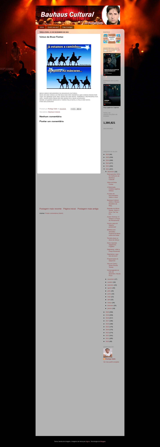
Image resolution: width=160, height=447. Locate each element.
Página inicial (69, 209)
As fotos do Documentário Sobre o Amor (112, 195)
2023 (107, 163)
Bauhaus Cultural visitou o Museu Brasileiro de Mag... (113, 202)
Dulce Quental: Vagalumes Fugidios (112, 244)
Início (42, 27)
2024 (107, 160)
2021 (107, 169)
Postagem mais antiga (88, 209)
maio (109, 297)
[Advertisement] (69, 190)
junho (109, 294)
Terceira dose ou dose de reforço (113, 239)
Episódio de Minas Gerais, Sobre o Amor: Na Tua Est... (113, 211)
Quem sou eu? (53, 27)
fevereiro (110, 305)
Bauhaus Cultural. (54, 112)
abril (109, 299)
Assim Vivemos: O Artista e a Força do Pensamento (113, 218)
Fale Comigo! (67, 27)
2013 (107, 332)
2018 (107, 318)
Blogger (102, 441)
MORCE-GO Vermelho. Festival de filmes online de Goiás (113, 232)
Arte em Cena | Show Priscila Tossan (112, 265)
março (109, 302)
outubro (110, 282)
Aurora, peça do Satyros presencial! (112, 225)
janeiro (109, 308)
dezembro (111, 171)
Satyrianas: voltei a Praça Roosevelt (113, 250)
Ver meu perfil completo (111, 362)
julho (109, 291)
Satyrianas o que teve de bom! (112, 255)
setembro (110, 285)
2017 (107, 321)
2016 (107, 324)
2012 (107, 335)
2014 (107, 329)
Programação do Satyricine (112, 259)
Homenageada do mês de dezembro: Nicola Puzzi (113, 272)
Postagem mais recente (50, 209)
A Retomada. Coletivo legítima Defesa (113, 189)
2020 (107, 312)
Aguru (88, 441)
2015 (107, 327)
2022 (107, 166)
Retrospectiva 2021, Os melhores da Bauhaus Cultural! (113, 176)
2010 (107, 341)
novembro (111, 279)
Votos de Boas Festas (112, 183)
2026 (107, 154)
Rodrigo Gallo (110, 359)
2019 (107, 315)
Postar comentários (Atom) (54, 213)
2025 (107, 157)
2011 (107, 338)
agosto (109, 288)
